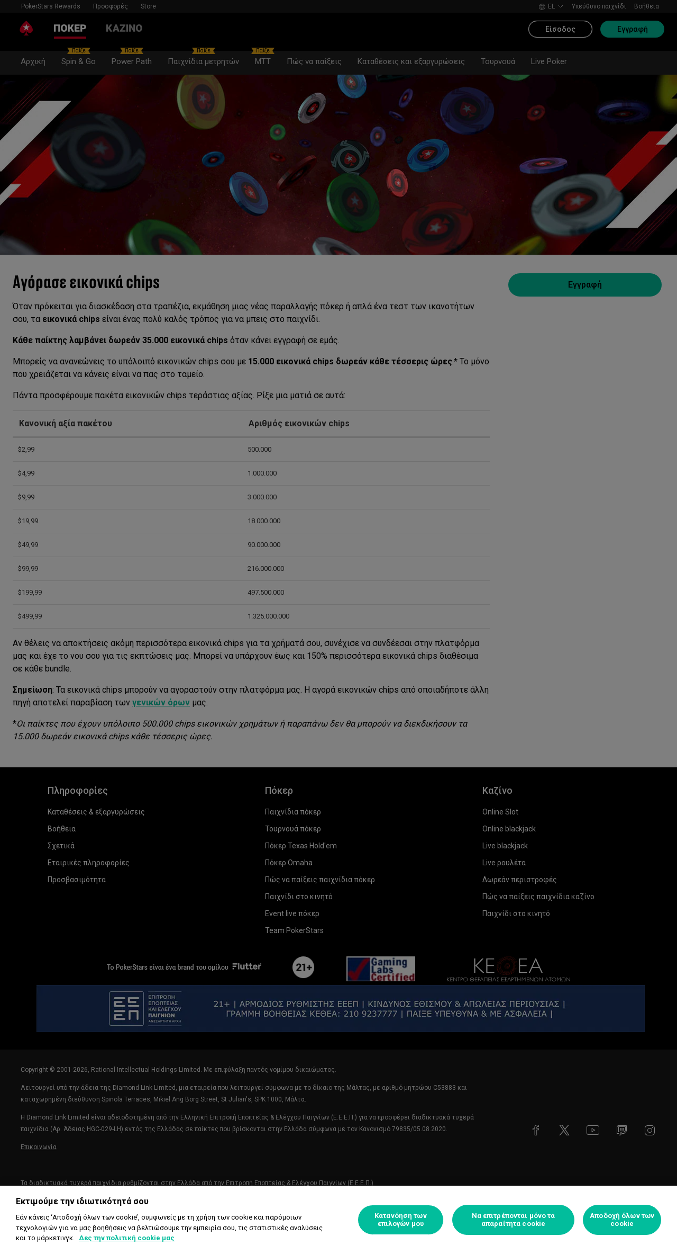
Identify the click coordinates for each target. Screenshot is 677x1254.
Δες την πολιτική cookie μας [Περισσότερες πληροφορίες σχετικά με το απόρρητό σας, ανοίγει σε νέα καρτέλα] (127, 1238)
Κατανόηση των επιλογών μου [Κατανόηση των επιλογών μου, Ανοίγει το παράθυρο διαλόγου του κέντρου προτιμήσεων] (400, 1220)
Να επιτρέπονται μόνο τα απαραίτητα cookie (513, 1220)
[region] (338, 1220)
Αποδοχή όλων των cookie (622, 1220)
